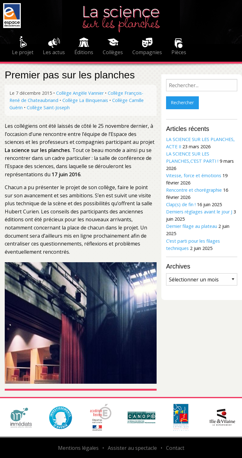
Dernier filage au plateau (191, 226)
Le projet (22, 52)
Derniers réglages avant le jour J (199, 212)
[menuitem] (22, 46)
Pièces (178, 52)
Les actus (54, 52)
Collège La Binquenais (85, 100)
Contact (175, 447)
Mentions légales (78, 447)
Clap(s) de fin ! (181, 204)
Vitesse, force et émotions (193, 175)
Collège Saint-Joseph (48, 107)
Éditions (83, 52)
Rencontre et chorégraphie (194, 190)
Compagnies (147, 52)
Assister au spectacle (132, 447)
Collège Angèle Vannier (80, 93)
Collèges (113, 52)
